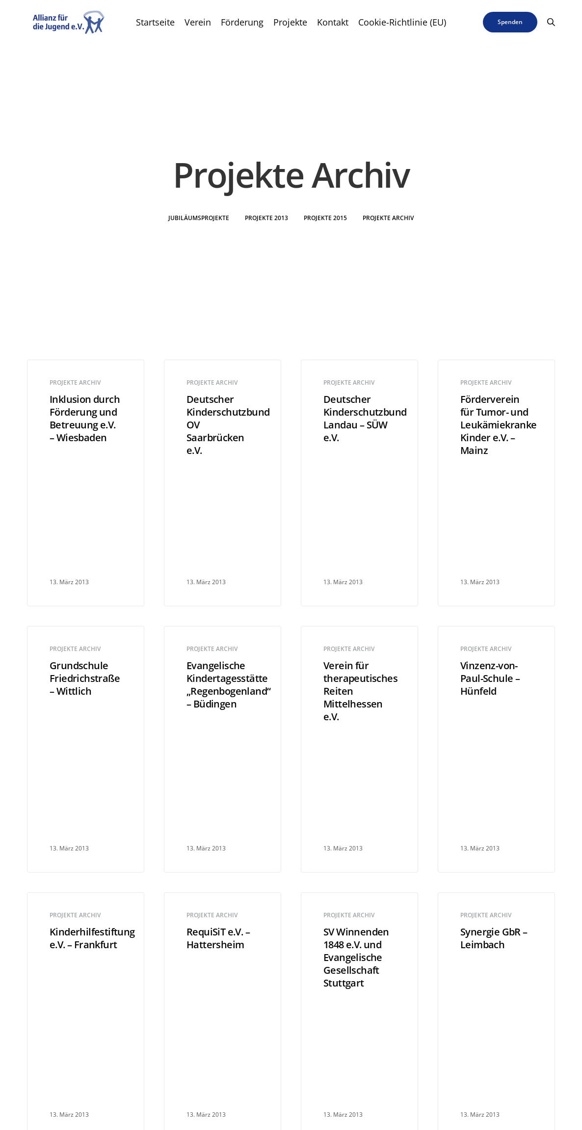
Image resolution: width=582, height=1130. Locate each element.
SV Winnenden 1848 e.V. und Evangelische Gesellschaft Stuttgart (356, 957)
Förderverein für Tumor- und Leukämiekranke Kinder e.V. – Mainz (496, 425)
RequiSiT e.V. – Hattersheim (218, 938)
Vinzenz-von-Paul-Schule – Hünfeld (490, 678)
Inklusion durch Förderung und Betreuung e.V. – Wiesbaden (85, 418)
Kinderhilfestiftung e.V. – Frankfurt (86, 938)
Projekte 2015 (325, 218)
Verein (198, 22)
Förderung (242, 22)
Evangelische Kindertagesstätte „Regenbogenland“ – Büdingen (222, 684)
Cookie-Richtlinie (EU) (402, 22)
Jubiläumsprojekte (198, 218)
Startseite (155, 22)
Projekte (290, 22)
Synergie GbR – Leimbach (494, 938)
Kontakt (332, 22)
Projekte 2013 (266, 218)
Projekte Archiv (388, 218)
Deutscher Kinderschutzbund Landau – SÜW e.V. (359, 418)
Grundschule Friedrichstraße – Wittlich (85, 678)
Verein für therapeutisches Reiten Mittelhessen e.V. (359, 691)
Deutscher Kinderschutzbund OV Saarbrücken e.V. (222, 425)
